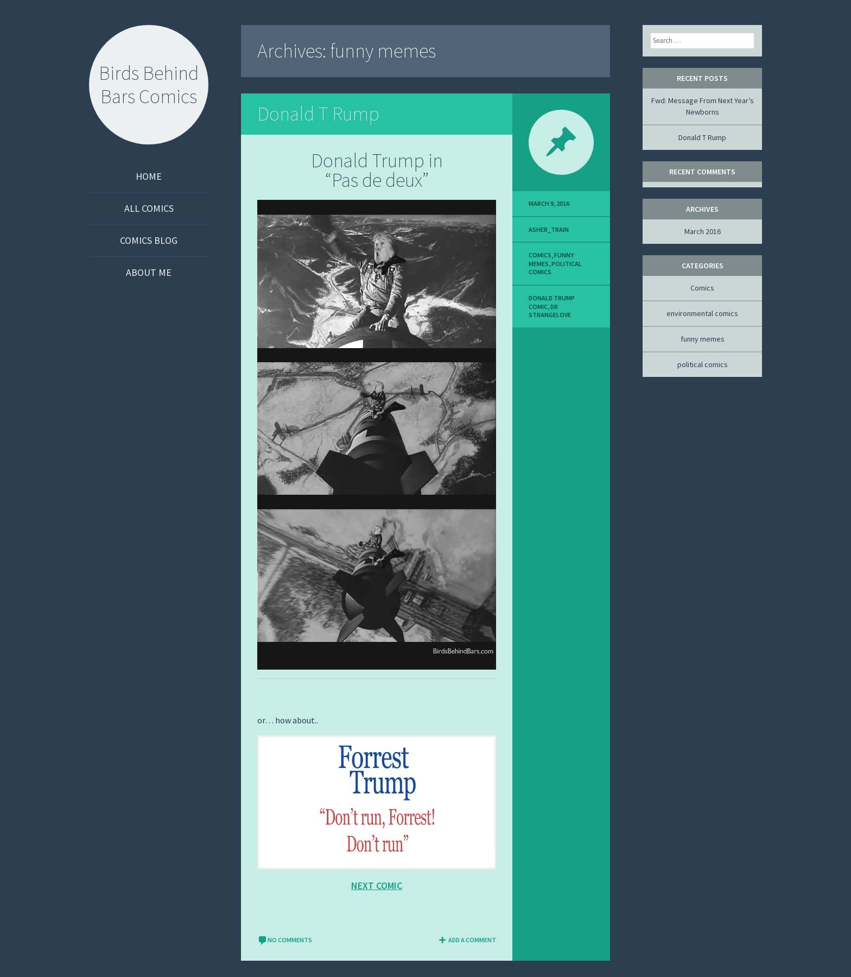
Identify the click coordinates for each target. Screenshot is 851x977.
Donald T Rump (318, 114)
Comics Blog (148, 240)
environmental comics (702, 313)
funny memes (703, 339)
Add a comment (466, 940)
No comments (284, 940)
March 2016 (702, 231)
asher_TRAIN (549, 229)
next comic (376, 885)
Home (149, 176)
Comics (540, 255)
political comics (702, 364)
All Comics (149, 208)
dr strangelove (550, 310)
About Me (149, 272)
